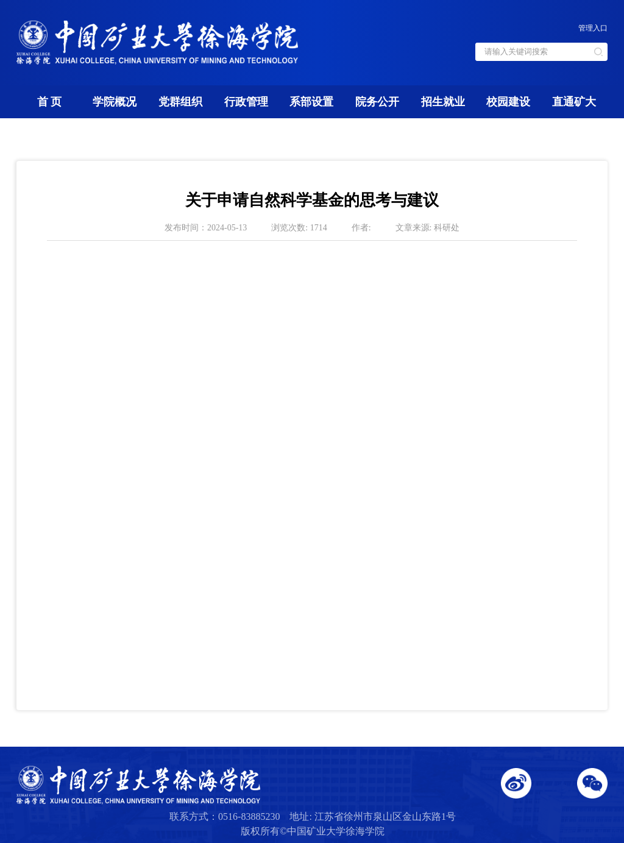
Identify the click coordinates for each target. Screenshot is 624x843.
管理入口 (593, 28)
